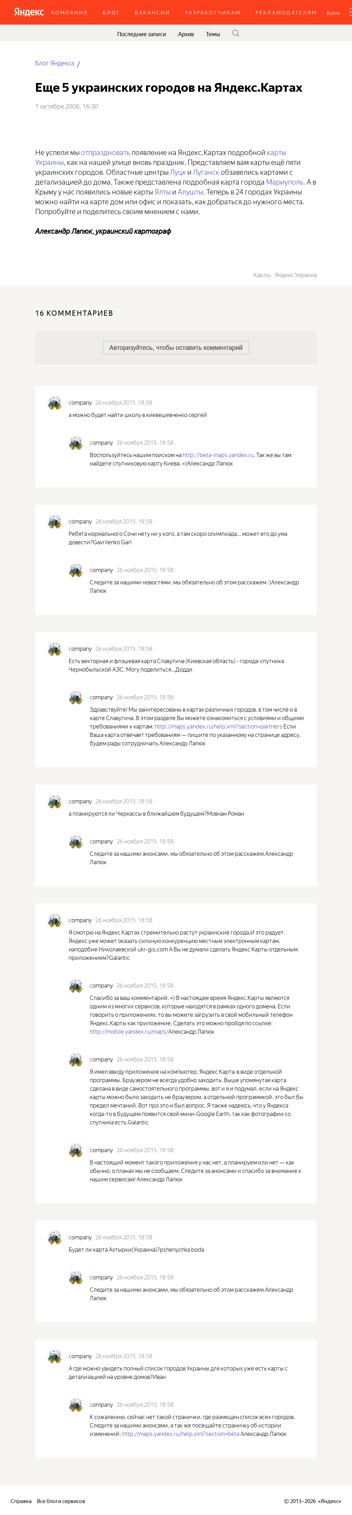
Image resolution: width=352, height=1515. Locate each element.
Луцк (178, 171)
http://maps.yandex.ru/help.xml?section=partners (218, 725)
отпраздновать (105, 151)
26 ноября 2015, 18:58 (123, 402)
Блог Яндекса (54, 62)
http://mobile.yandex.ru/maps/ (129, 1031)
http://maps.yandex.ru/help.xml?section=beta (180, 1433)
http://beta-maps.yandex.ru (218, 454)
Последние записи (141, 33)
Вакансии (152, 12)
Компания (69, 12)
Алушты (190, 190)
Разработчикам (213, 12)
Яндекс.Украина (296, 274)
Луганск (206, 171)
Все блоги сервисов (61, 1500)
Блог (111, 12)
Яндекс (330, 1500)
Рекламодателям (286, 12)
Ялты (163, 190)
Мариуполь (284, 180)
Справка (21, 1500)
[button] (333, 12)
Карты (261, 274)
